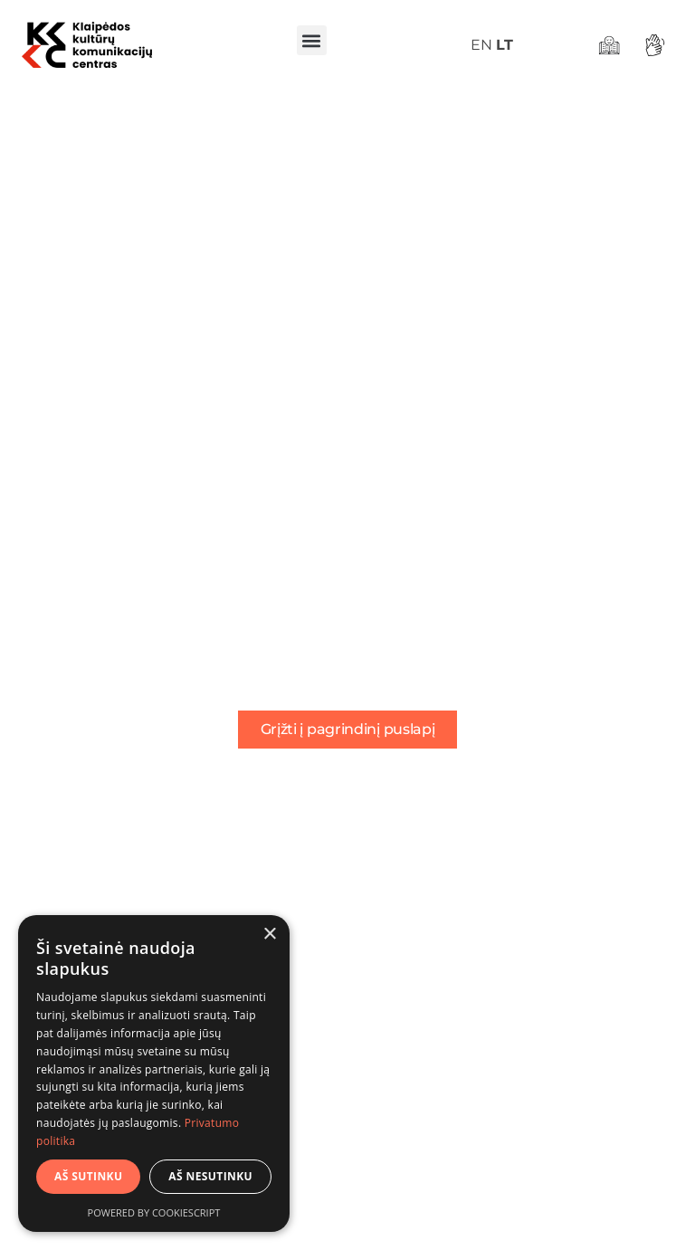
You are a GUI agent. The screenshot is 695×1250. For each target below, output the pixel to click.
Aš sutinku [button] (88, 1176)
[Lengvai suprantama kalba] (611, 45)
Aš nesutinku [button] (210, 1176)
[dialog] (154, 1073)
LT (504, 44)
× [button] (269, 934)
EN (481, 44)
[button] (312, 40)
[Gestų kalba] (657, 45)
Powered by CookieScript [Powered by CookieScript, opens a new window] (154, 1212)
